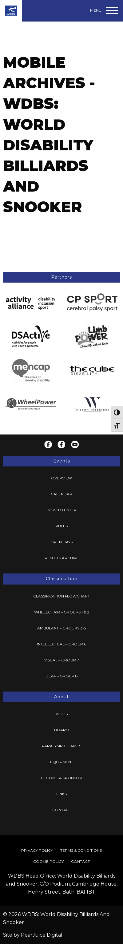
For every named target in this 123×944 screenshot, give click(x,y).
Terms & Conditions (81, 850)
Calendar (61, 494)
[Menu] (104, 10)
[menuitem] (61, 478)
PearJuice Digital (41, 935)
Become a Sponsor (61, 777)
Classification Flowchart (61, 596)
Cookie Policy (48, 861)
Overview (61, 478)
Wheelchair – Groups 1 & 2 (61, 612)
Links (61, 793)
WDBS (62, 714)
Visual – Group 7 (61, 660)
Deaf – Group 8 (62, 676)
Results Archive (62, 558)
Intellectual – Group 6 (61, 644)
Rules (61, 526)
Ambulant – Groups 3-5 (61, 628)
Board (61, 730)
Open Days (61, 542)
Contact (61, 809)
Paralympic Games (61, 746)
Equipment (61, 762)
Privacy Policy (37, 850)
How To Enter (61, 510)
